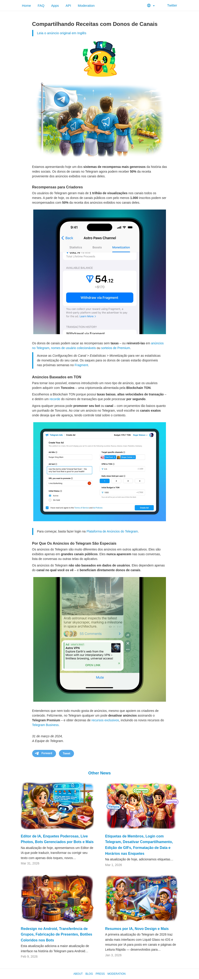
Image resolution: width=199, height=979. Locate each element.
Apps (55, 5)
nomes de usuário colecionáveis (73, 348)
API (68, 5)
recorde (54, 399)
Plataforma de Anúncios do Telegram (112, 531)
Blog (89, 973)
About (78, 973)
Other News (99, 773)
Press (100, 973)
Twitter (169, 5)
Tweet (66, 753)
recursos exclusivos (105, 720)
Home (26, 5)
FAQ (41, 5)
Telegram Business (45, 725)
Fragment (81, 365)
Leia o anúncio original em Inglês (61, 33)
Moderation (86, 5)
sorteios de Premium (115, 348)
